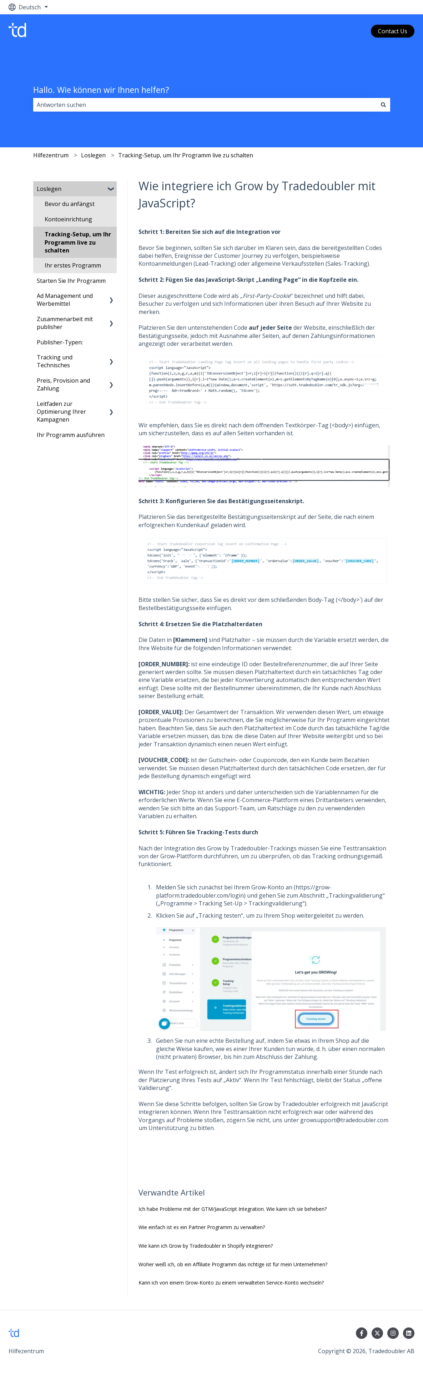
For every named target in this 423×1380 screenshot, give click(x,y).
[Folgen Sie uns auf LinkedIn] (408, 1333)
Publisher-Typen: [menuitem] (60, 342)
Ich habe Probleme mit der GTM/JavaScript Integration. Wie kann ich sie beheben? (233, 1208)
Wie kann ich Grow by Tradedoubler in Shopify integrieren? (206, 1245)
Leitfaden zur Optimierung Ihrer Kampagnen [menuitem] (61, 412)
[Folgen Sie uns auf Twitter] (377, 1333)
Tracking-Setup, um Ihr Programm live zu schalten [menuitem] (78, 242)
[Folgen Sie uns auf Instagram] (393, 1333)
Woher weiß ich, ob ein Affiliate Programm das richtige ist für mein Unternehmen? (233, 1264)
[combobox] (205, 105)
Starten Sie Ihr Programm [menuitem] (71, 281)
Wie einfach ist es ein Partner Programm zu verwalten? (202, 1227)
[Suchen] (383, 105)
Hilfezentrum (51, 155)
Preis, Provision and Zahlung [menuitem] (63, 384)
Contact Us (392, 31)
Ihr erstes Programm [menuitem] (73, 265)
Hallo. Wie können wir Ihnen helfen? (101, 89)
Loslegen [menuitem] (49, 189)
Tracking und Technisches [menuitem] (54, 361)
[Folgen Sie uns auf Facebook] (361, 1333)
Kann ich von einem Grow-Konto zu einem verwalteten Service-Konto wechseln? (231, 1282)
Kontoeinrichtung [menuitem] (68, 219)
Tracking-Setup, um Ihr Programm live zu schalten (185, 155)
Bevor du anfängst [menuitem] (70, 204)
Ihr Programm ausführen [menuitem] (71, 435)
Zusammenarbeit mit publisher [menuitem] (65, 323)
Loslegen (93, 155)
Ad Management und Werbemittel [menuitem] (65, 300)
